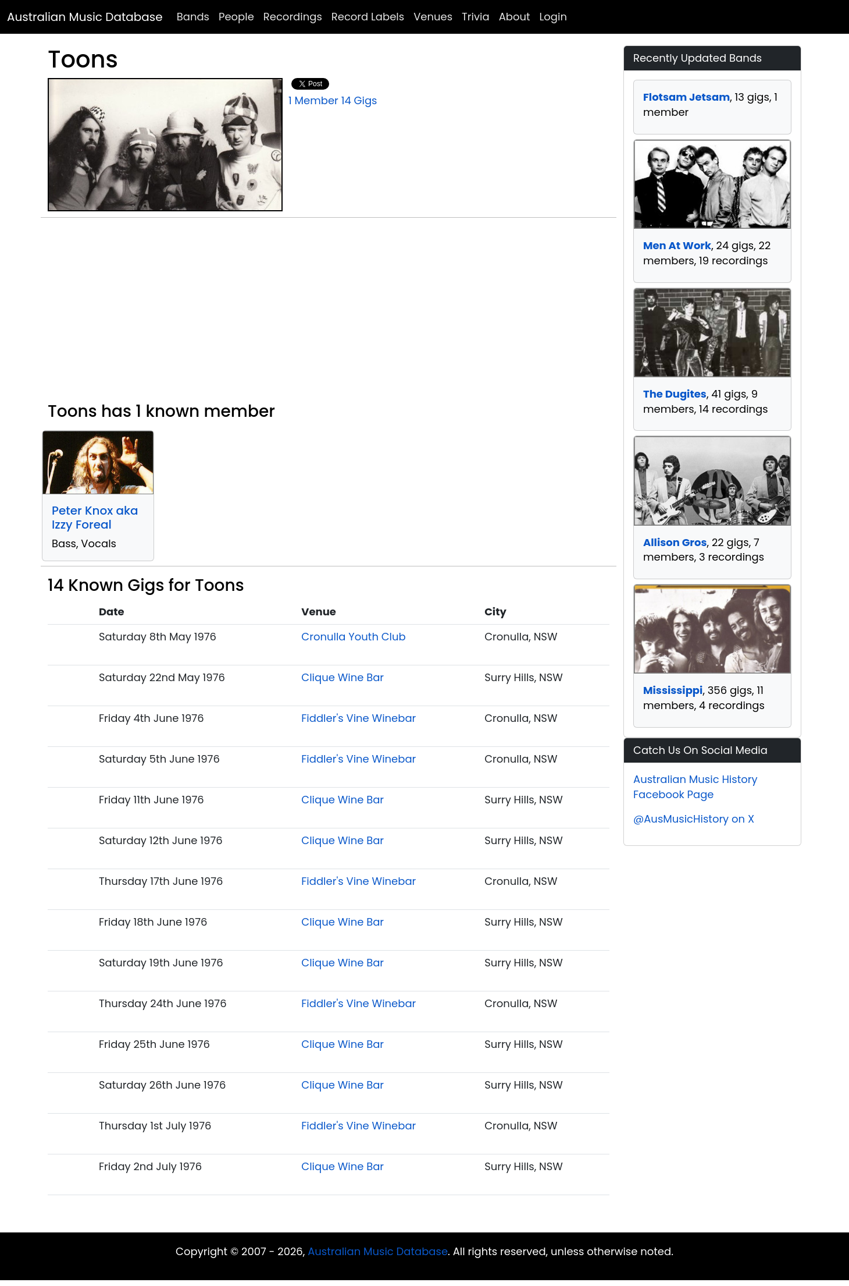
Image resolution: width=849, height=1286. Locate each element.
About (514, 16)
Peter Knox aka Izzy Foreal (95, 517)
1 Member (313, 100)
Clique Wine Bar (342, 677)
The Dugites (675, 394)
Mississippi (672, 690)
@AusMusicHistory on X (693, 819)
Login (553, 16)
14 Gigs (359, 100)
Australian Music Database (85, 17)
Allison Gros (675, 542)
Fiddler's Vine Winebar (358, 718)
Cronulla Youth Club (353, 636)
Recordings (292, 16)
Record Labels (367, 16)
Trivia (476, 16)
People (236, 16)
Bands (193, 16)
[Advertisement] (328, 314)
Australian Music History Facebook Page (695, 787)
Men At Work (677, 245)
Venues (432, 16)
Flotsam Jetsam (686, 97)
